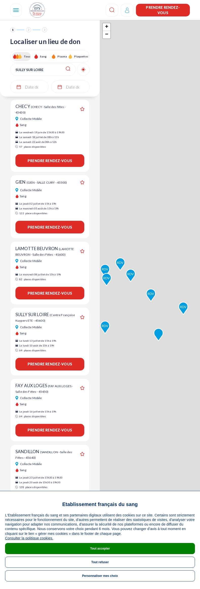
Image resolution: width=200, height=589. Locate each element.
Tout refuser (100, 562)
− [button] (106, 34)
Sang (43, 56)
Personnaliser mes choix (100, 576)
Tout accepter (100, 548)
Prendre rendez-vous (163, 10)
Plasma (62, 56)
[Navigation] (16, 10)
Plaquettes (81, 56)
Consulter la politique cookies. (29, 538)
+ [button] (106, 27)
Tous (27, 56)
